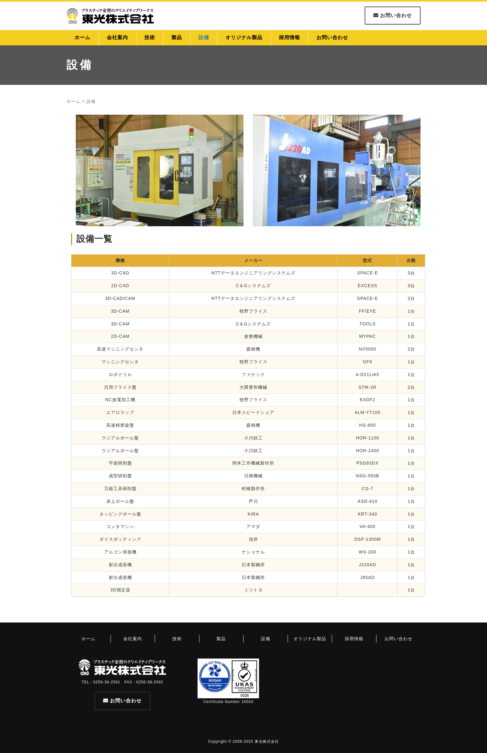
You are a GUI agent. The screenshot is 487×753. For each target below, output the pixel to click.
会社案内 (117, 37)
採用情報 (289, 37)
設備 (203, 37)
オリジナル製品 (243, 37)
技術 (149, 37)
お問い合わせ (392, 15)
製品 (176, 37)
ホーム (82, 37)
